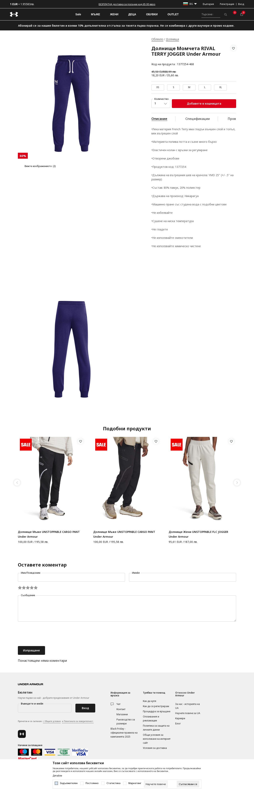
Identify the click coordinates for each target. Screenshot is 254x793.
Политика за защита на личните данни (156, 727)
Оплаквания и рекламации (151, 718)
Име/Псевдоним (30, 572)
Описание (159, 119)
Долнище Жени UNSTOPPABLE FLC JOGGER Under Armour (198, 534)
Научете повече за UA (187, 713)
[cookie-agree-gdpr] (188, 784)
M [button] (189, 87)
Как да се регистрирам (156, 706)
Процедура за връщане (156, 711)
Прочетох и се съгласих (56, 721)
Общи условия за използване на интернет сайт (156, 738)
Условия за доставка (155, 748)
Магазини (122, 714)
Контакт (120, 709)
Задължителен (69, 783)
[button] (233, 56)
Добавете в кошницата (204, 103)
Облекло (157, 39)
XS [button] (157, 87)
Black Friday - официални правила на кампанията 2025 (124, 732)
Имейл (136, 572)
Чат (118, 704)
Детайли (57, 776)
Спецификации (197, 119)
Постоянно (92, 783)
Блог (178, 723)
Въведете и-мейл (32, 703)
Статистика (113, 783)
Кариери (180, 718)
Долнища (172, 39)
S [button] (173, 87)
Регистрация (227, 4)
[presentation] (48, 634)
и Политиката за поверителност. (78, 721)
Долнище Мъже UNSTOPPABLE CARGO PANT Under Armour (49, 534)
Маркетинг (134, 783)
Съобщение (28, 595)
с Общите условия (52, 721)
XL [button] (220, 87)
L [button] (204, 87)
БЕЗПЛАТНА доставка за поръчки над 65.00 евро (127, 4)
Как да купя (149, 701)
